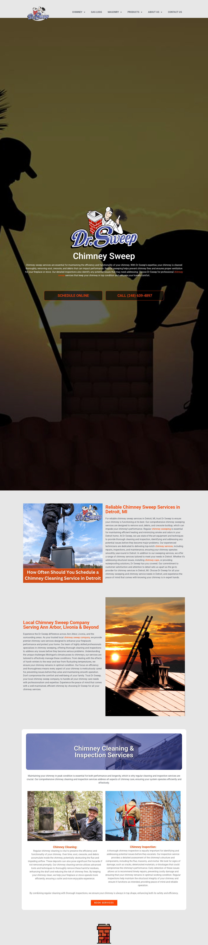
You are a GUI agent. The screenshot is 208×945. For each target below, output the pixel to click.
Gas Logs (96, 12)
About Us (155, 12)
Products (135, 12)
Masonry (115, 12)
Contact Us (175, 12)
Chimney (78, 12)
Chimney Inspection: (143, 847)
